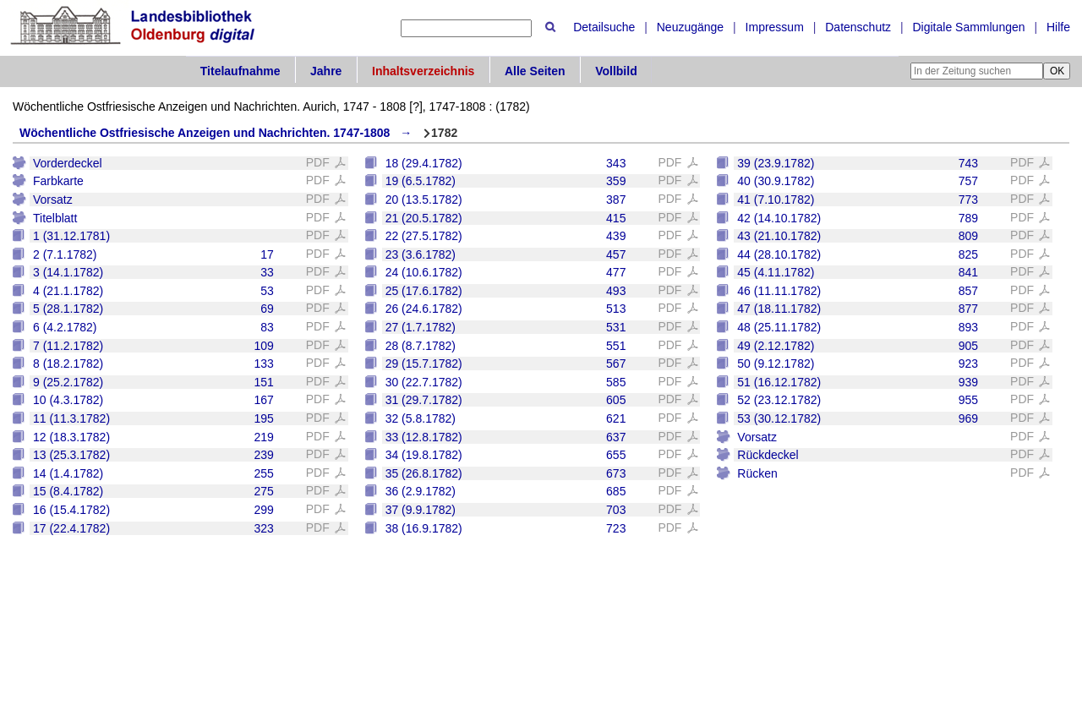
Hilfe (1058, 27)
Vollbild (616, 71)
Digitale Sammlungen (968, 27)
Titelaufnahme (240, 71)
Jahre (326, 71)
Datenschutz (858, 27)
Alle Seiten (535, 71)
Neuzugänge (690, 27)
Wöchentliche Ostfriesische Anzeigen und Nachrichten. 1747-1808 (204, 132)
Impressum (775, 27)
